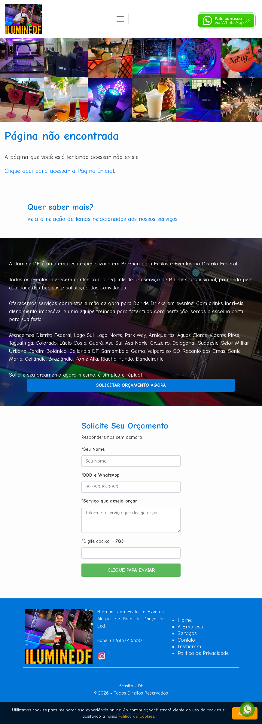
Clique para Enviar (131, 570)
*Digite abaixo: (102, 541)
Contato (186, 640)
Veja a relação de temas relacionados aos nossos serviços (102, 218)
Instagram (189, 646)
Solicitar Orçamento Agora (131, 385)
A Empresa (190, 627)
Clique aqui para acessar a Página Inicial (59, 170)
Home (185, 620)
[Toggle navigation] (120, 19)
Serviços (187, 633)
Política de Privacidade (203, 653)
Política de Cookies (136, 716)
